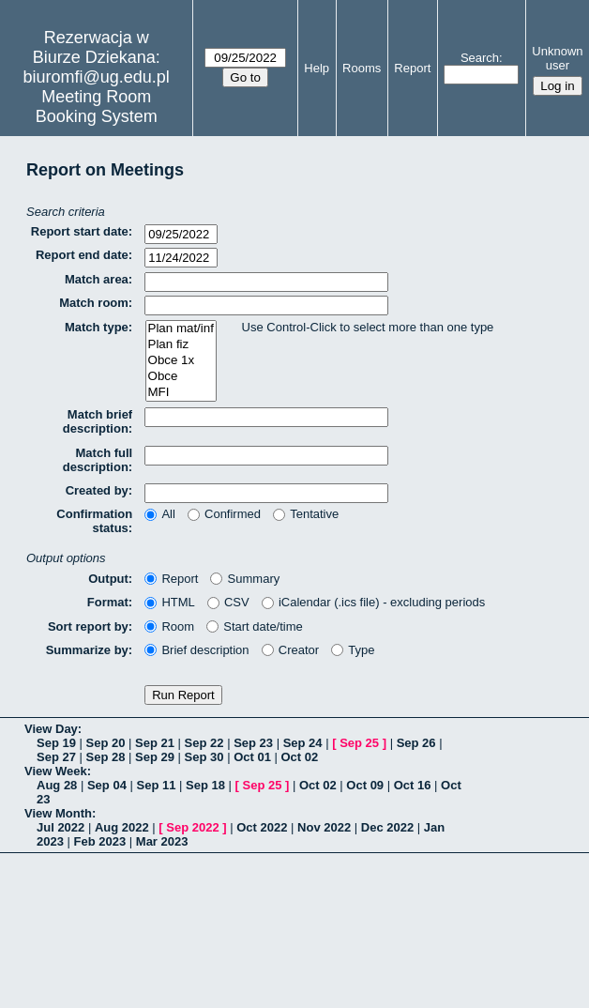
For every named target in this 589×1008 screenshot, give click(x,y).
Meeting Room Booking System (97, 106)
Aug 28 (57, 785)
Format (107, 602)
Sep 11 (155, 785)
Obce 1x (181, 361)
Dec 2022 (387, 827)
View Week (55, 771)
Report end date (82, 255)
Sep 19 (56, 743)
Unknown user (557, 58)
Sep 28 (106, 757)
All (159, 514)
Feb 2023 (100, 841)
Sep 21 (154, 743)
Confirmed (224, 514)
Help (316, 68)
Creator (291, 650)
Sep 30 (204, 757)
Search (480, 58)
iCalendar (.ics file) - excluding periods (374, 602)
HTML (169, 602)
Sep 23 (253, 743)
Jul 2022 (60, 827)
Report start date (79, 231)
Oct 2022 (261, 827)
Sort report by (88, 626)
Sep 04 (107, 785)
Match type (96, 327)
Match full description (97, 460)
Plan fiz (181, 345)
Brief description (196, 650)
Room (169, 626)
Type (352, 650)
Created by (97, 490)
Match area (96, 279)
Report (412, 68)
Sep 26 (416, 743)
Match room (93, 303)
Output (108, 579)
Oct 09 (365, 785)
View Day (51, 729)
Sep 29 (154, 757)
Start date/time (254, 626)
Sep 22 (204, 743)
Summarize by (87, 650)
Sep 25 (359, 743)
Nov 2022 (324, 827)
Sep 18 (205, 785)
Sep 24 (303, 743)
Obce (181, 377)
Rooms (361, 68)
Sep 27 (56, 757)
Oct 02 (299, 757)
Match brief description (97, 421)
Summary (244, 579)
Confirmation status (94, 521)
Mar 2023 (162, 841)
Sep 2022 (192, 827)
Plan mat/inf (181, 329)
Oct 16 (412, 785)
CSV (228, 602)
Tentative (306, 514)
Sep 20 (106, 743)
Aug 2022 (122, 827)
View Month (58, 813)
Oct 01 (252, 757)
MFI (181, 393)
